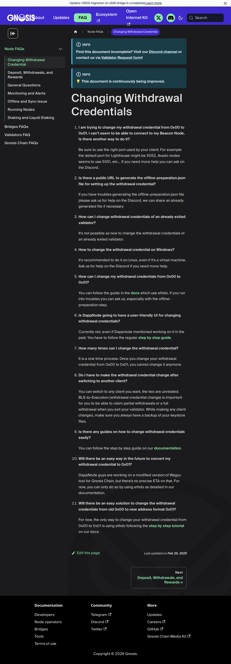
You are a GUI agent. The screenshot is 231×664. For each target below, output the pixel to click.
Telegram (101, 615)
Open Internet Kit (137, 16)
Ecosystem (106, 16)
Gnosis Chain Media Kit (168, 636)
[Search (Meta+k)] (205, 18)
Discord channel (163, 52)
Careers (156, 622)
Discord (99, 622)
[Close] (225, 3)
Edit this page (85, 553)
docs (135, 293)
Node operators (48, 622)
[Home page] (75, 31)
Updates (61, 17)
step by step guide (154, 338)
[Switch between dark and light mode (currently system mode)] (180, 17)
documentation (167, 448)
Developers (44, 615)
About (38, 17)
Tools (39, 636)
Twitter (98, 629)
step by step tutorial (166, 526)
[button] (33, 49)
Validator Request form (121, 58)
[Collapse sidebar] (36, 34)
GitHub (155, 629)
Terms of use (45, 644)
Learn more (153, 3)
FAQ (83, 17)
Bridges (41, 629)
